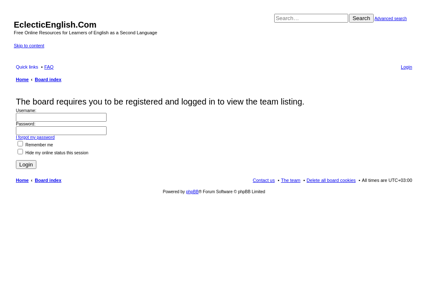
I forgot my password (35, 137)
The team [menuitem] (290, 180)
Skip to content (29, 45)
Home (22, 180)
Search (361, 18)
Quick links (27, 66)
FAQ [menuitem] (49, 66)
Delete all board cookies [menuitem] (331, 180)
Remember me (35, 145)
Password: (26, 124)
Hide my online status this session (53, 153)
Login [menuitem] (406, 66)
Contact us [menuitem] (264, 180)
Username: (26, 110)
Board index (48, 180)
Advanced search (390, 18)
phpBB (192, 191)
